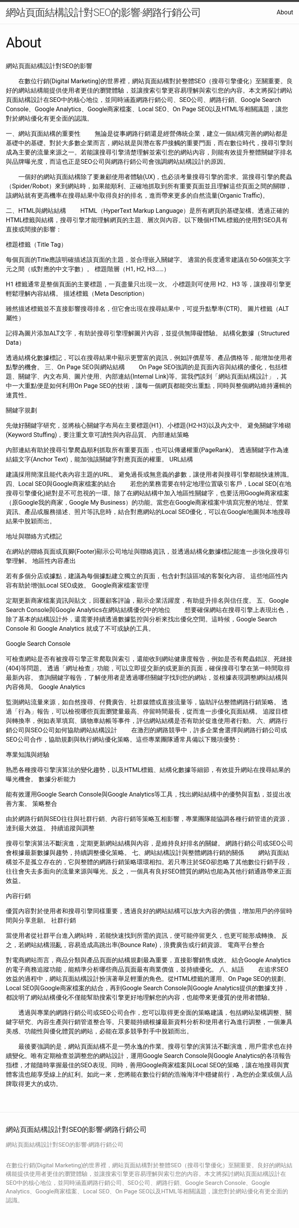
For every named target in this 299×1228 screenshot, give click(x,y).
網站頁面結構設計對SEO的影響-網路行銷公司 (103, 12)
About (284, 12)
